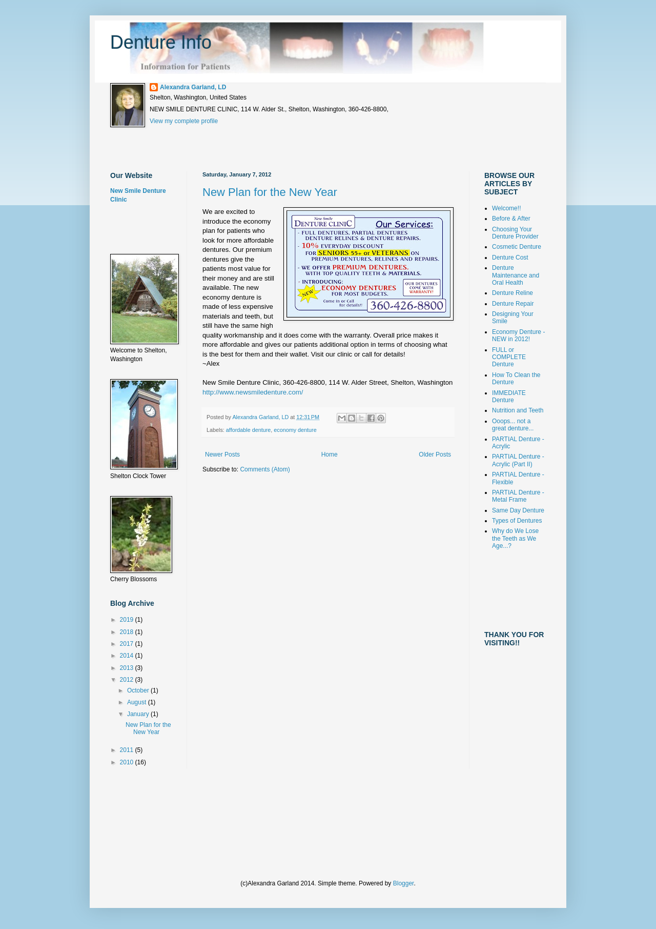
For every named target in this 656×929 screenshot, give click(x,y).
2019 (127, 619)
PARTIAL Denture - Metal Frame (518, 496)
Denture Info (161, 42)
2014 (127, 655)
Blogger (403, 883)
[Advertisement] (296, 149)
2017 (127, 643)
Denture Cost (510, 257)
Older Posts (435, 454)
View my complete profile (184, 121)
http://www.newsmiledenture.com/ (252, 392)
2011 (127, 750)
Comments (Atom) (265, 469)
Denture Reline (512, 293)
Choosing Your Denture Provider (515, 233)
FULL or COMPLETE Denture (509, 357)
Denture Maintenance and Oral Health (515, 275)
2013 (127, 667)
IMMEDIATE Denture (509, 396)
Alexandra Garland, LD (193, 87)
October (139, 690)
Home (329, 454)
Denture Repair (513, 303)
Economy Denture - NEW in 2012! (518, 335)
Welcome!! (506, 208)
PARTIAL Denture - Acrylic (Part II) (518, 460)
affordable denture (248, 430)
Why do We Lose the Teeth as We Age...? (515, 538)
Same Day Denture (518, 510)
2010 (127, 762)
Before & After (511, 218)
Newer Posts (222, 454)
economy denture (295, 430)
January (139, 714)
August (137, 702)
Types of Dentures (517, 520)
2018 (127, 632)
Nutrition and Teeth (518, 410)
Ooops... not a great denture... (513, 425)
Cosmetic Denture (516, 246)
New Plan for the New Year (269, 192)
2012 (127, 679)
